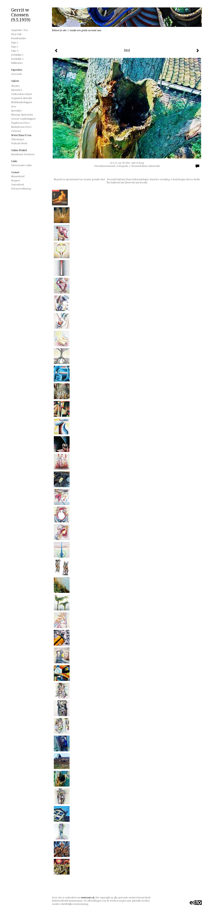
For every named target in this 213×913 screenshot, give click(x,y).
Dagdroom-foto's (20, 122)
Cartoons (16, 131)
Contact (15, 172)
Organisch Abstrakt (21, 98)
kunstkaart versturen (23, 154)
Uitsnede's (16, 90)
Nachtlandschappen (21, 102)
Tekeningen (17, 139)
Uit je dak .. (17, 34)
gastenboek (17, 184)
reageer (15, 180)
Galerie (15, 80)
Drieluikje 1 (17, 54)
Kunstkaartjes (18, 38)
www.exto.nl (87, 897)
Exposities (16, 69)
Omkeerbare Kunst (21, 94)
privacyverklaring (21, 188)
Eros (13, 106)
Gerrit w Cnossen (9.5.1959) (20, 15)
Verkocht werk (19, 143)
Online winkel (19, 150)
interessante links (21, 165)
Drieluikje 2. (17, 58)
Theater (15, 85)
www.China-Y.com (21, 135)
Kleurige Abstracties (22, 114)
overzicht (16, 74)
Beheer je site (59, 30)
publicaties (17, 63)
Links (14, 161)
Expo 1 (14, 42)
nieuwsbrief (17, 176)
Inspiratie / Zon (19, 30)
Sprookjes (16, 110)
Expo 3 (14, 50)
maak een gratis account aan (85, 30)
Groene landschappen (23, 118)
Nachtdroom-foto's (21, 126)
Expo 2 (14, 46)
